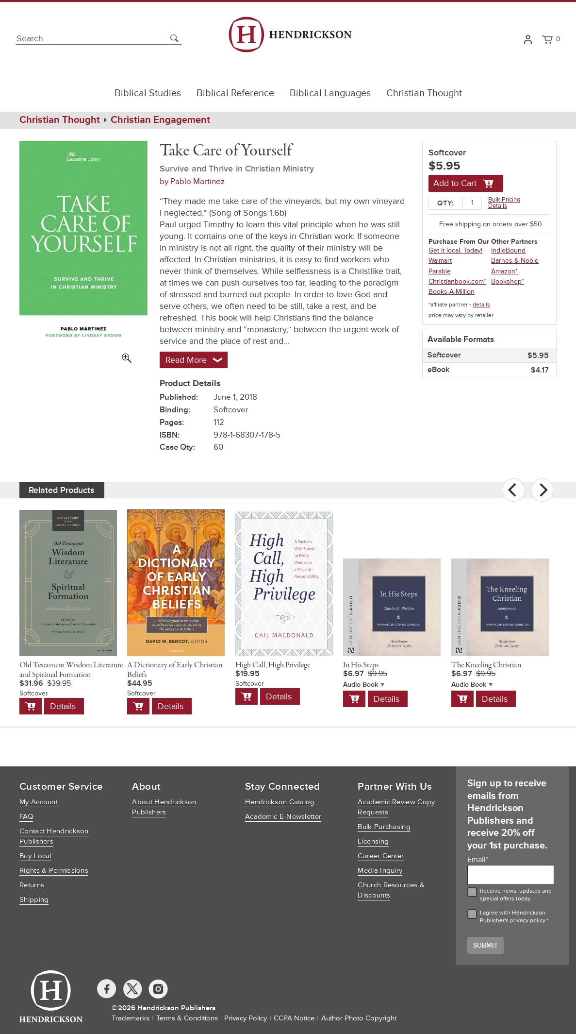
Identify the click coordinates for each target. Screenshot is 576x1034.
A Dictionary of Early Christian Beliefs (174, 670)
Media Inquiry (380, 870)
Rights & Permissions (53, 870)
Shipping (34, 899)
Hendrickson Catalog (280, 802)
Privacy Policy (245, 1018)
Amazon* (504, 271)
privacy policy (527, 920)
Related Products (62, 490)
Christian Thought (424, 93)
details (481, 304)
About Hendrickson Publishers (164, 807)
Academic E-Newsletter (283, 816)
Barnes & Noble (515, 260)
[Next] (542, 490)
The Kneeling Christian (486, 665)
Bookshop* (507, 281)
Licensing (373, 841)
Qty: (445, 203)
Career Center (381, 856)
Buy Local (35, 856)
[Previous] (513, 490)
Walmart (440, 260)
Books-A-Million (451, 292)
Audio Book (360, 684)
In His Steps (361, 665)
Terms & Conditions (187, 1018)
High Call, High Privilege (272, 665)
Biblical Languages (330, 93)
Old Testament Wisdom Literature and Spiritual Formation (71, 670)
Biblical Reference (235, 93)
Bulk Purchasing (384, 826)
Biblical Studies (148, 93)
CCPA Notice (294, 1018)
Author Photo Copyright (358, 1018)
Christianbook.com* (457, 281)
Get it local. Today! (455, 250)
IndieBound (508, 250)
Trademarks (130, 1018)
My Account (38, 802)
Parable (439, 271)
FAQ (26, 816)
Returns (31, 885)
